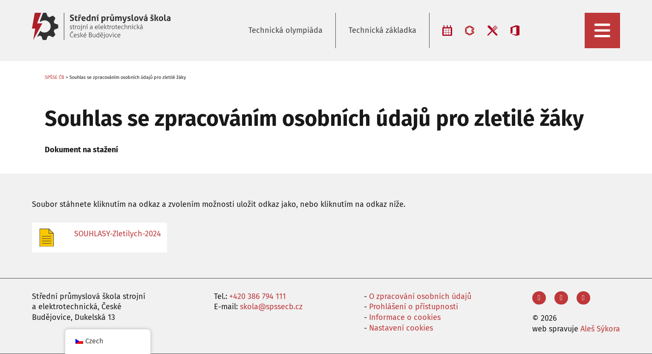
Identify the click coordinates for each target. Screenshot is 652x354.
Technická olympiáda (285, 30)
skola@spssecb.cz (271, 306)
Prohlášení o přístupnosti (413, 306)
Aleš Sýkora (600, 329)
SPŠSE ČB (54, 77)
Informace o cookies (405, 317)
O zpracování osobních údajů (420, 296)
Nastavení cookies (401, 328)
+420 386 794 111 (257, 296)
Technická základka (382, 30)
